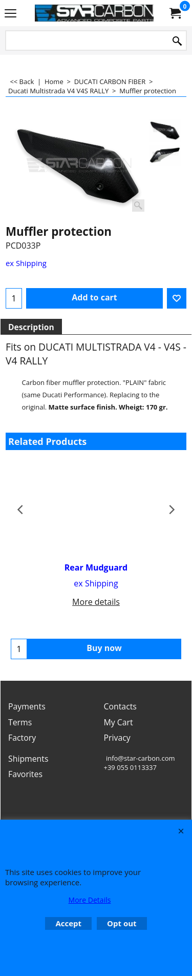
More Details (90, 900)
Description (31, 327)
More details (96, 601)
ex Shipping (26, 263)
